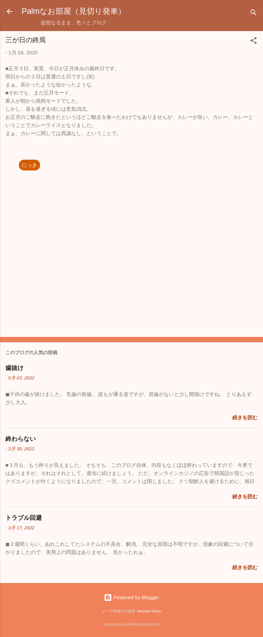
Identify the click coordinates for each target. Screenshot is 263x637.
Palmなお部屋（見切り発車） (74, 11)
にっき (29, 165)
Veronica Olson (149, 611)
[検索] (254, 13)
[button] (254, 41)
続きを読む (245, 417)
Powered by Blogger (131, 597)
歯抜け (14, 368)
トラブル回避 (23, 517)
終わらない (20, 438)
